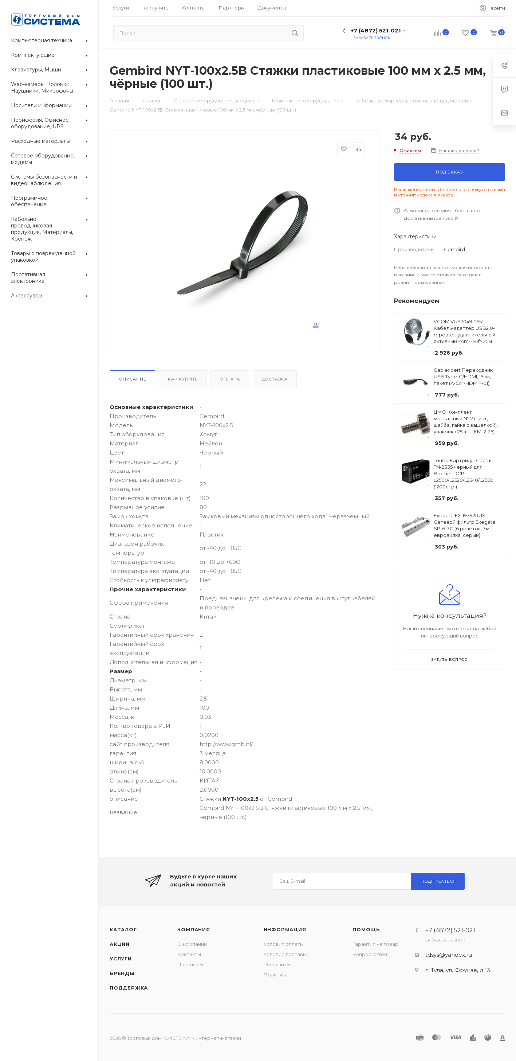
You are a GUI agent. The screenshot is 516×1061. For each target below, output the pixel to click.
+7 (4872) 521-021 (376, 30)
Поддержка (129, 988)
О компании (192, 944)
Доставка (275, 379)
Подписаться (438, 881)
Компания (193, 929)
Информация (285, 929)
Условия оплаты (284, 944)
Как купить (183, 379)
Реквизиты (277, 964)
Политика (276, 975)
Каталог (123, 929)
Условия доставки (286, 954)
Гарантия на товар (375, 944)
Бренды (122, 973)
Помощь (366, 929)
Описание (132, 379)
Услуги (121, 958)
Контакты (189, 954)
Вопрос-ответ (370, 954)
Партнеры (190, 964)
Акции (120, 944)
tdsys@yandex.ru (448, 954)
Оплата (230, 379)
